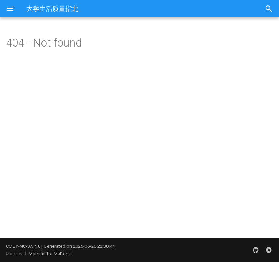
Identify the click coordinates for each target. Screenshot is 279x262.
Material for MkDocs (50, 254)
